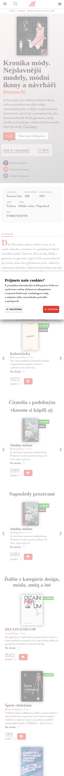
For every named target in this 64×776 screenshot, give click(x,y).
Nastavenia (14, 309)
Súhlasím (51, 309)
